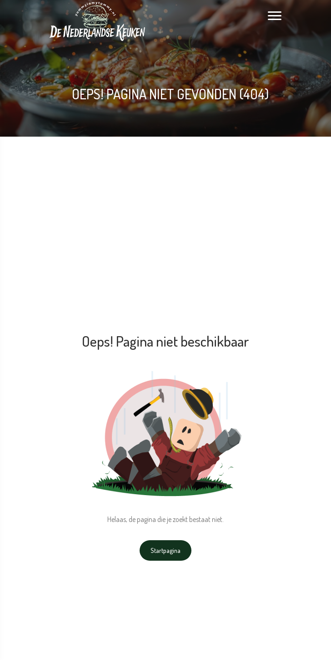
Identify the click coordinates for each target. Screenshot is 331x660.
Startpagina (165, 550)
